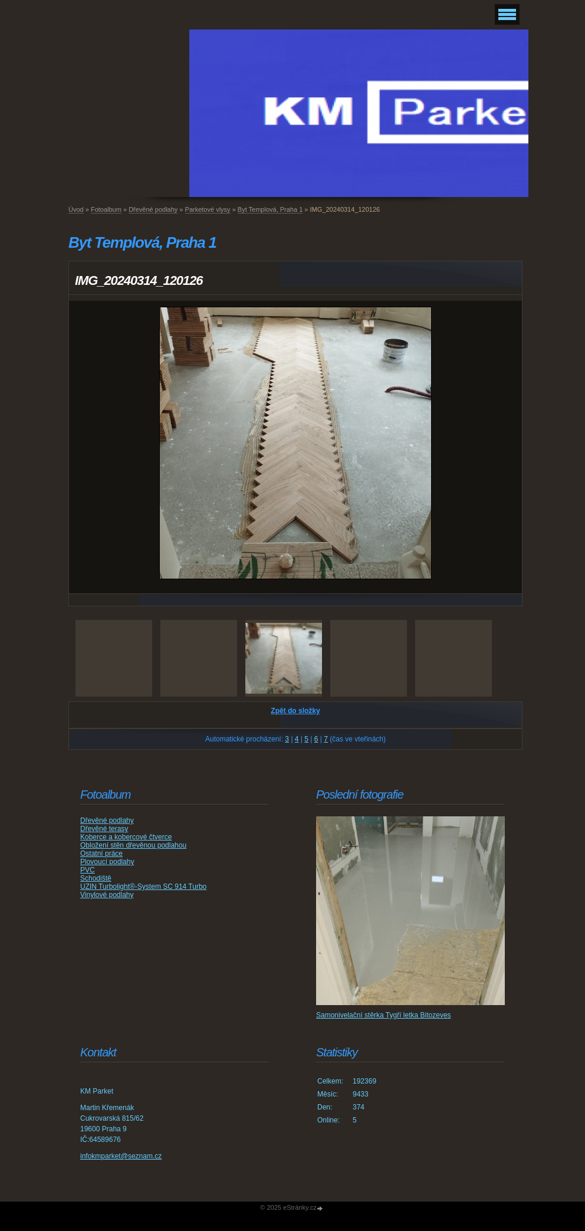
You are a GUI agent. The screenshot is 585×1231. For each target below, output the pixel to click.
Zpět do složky (295, 711)
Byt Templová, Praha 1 (270, 209)
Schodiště (95, 878)
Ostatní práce (101, 853)
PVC (87, 870)
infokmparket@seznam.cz (121, 1156)
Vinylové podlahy (107, 895)
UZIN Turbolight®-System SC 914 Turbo (143, 886)
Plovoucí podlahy (107, 862)
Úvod (76, 209)
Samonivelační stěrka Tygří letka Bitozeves (383, 1015)
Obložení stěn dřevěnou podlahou (133, 845)
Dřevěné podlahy (153, 209)
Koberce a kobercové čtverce (126, 837)
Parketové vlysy (208, 209)
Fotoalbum (106, 209)
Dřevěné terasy (104, 829)
